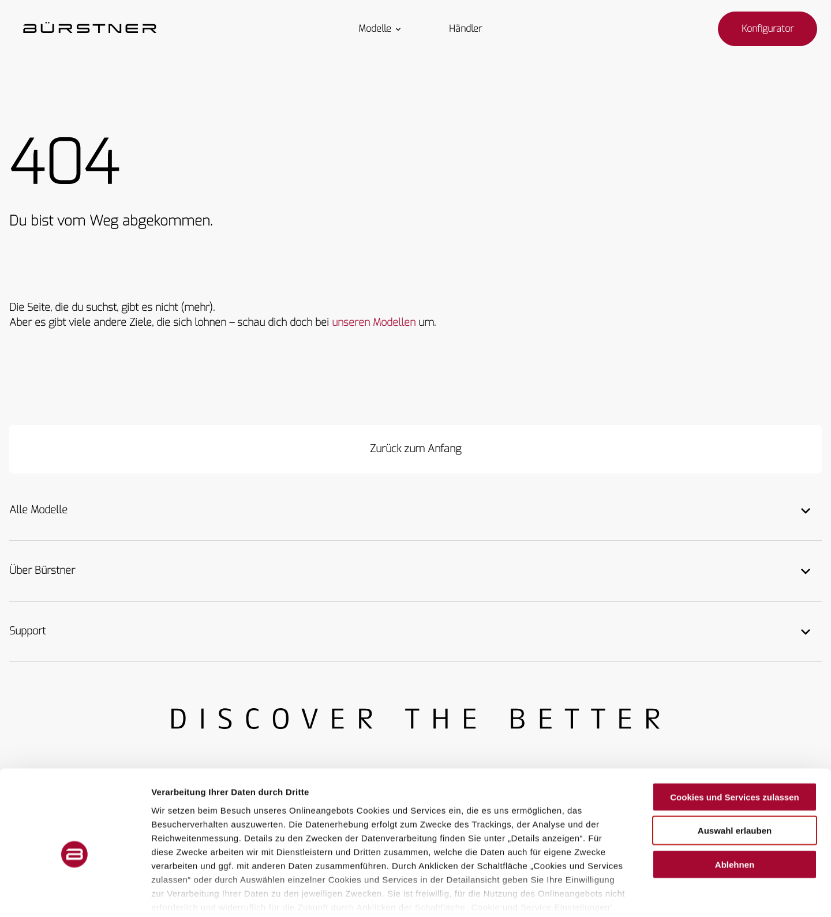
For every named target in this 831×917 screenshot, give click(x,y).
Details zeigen (614, 894)
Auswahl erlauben (735, 772)
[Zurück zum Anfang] (415, 449)
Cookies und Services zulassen (734, 739)
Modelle (380, 29)
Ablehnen (734, 806)
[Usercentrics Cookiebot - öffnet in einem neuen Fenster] (74, 894)
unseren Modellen (373, 322)
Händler (465, 29)
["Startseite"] (89, 29)
